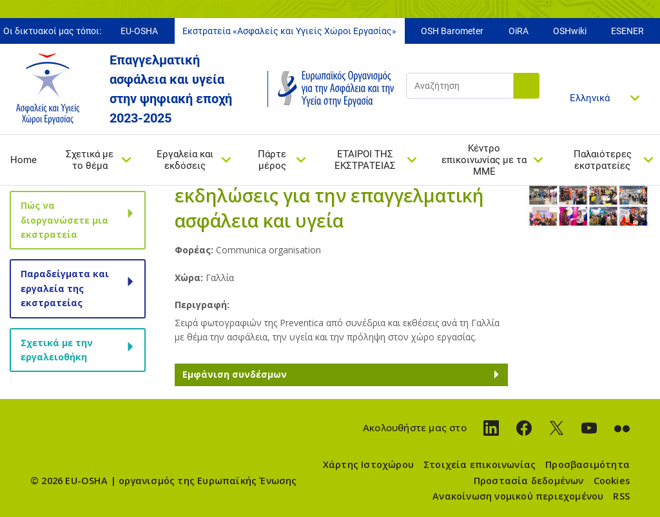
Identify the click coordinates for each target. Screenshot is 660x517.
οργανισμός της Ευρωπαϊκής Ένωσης (207, 480)
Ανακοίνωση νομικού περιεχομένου (517, 496)
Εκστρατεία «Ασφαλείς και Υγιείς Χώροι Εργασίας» (289, 31)
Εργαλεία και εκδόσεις (185, 159)
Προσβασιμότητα (587, 464)
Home (23, 160)
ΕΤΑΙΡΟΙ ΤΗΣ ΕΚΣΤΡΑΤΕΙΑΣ (365, 159)
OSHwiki (570, 31)
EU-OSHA (139, 31)
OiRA (519, 31)
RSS (621, 496)
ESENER (627, 31)
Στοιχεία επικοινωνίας (479, 464)
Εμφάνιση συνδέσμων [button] (234, 374)
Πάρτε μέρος (272, 159)
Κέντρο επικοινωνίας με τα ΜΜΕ (484, 159)
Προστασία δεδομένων (529, 480)
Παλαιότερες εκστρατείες (603, 159)
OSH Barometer (452, 31)
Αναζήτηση (526, 86)
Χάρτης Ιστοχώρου (368, 464)
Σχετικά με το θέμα (89, 159)
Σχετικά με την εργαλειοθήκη (57, 350)
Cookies (612, 480)
